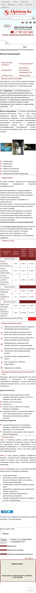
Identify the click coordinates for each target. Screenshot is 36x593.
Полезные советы (24, 75)
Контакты (5, 7)
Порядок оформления (26, 63)
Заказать (32, 319)
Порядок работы (6, 70)
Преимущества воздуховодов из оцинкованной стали (25, 70)
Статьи (20, 4)
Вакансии (11, 4)
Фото (3, 4)
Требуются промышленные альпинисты (20, 554)
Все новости (29, 558)
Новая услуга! (11, 546)
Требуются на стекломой (15, 550)
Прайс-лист (25, 2)
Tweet (25, 47)
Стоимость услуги (7, 75)
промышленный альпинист (15, 226)
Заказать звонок (17, 563)
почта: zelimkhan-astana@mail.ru (18, 34)
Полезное (28, 4)
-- (2, 531)
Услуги (15, 2)
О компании (6, 2)
